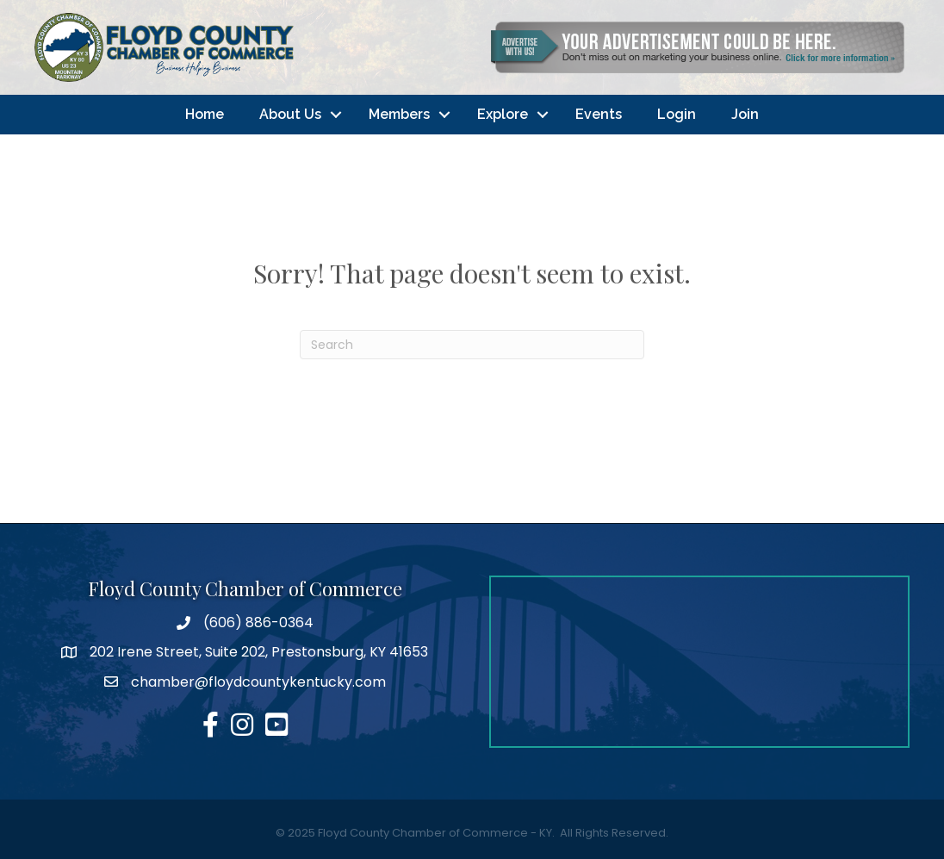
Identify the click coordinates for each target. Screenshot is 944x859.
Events (598, 114)
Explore (502, 114)
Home (204, 114)
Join (745, 114)
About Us (290, 114)
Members (399, 114)
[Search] (472, 344)
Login (676, 114)
